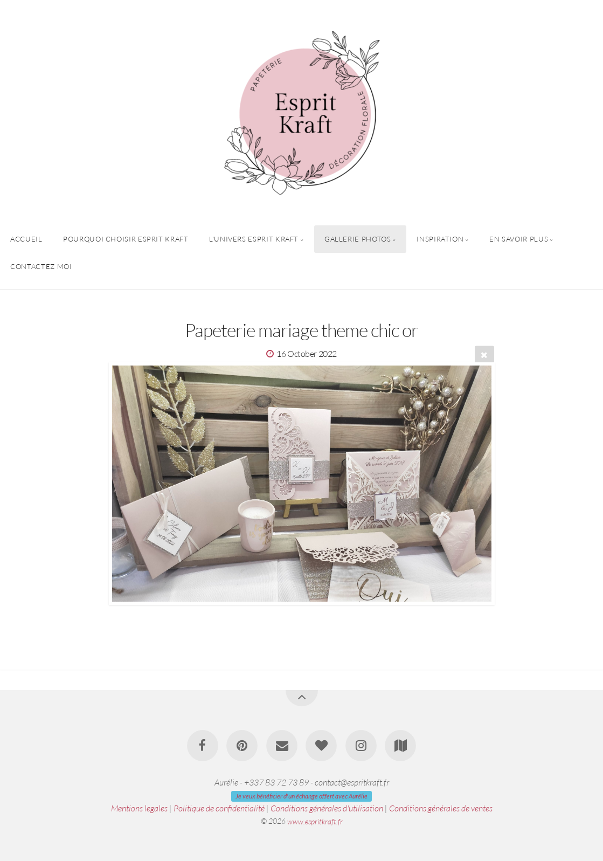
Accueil (26, 239)
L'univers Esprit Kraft (254, 239)
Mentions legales (139, 808)
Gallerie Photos (357, 239)
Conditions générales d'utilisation (327, 808)
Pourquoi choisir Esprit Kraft (126, 239)
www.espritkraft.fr (315, 820)
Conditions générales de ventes (441, 808)
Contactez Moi (41, 266)
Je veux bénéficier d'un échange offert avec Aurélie (301, 796)
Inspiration (440, 239)
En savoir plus (518, 239)
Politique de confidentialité (219, 808)
